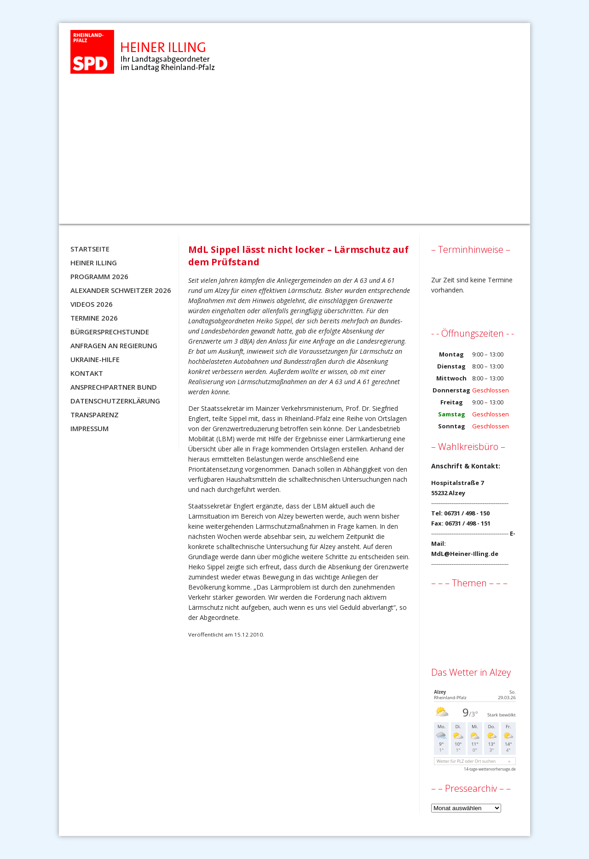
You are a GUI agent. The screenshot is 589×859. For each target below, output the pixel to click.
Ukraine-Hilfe (95, 359)
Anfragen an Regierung (113, 345)
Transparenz (94, 414)
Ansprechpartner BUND (113, 387)
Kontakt (86, 373)
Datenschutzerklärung (115, 400)
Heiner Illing (93, 262)
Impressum (89, 428)
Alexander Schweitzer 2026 (120, 290)
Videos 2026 (91, 304)
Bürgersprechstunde (109, 331)
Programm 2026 (99, 276)
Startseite (90, 248)
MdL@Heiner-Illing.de (464, 553)
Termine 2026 (94, 317)
